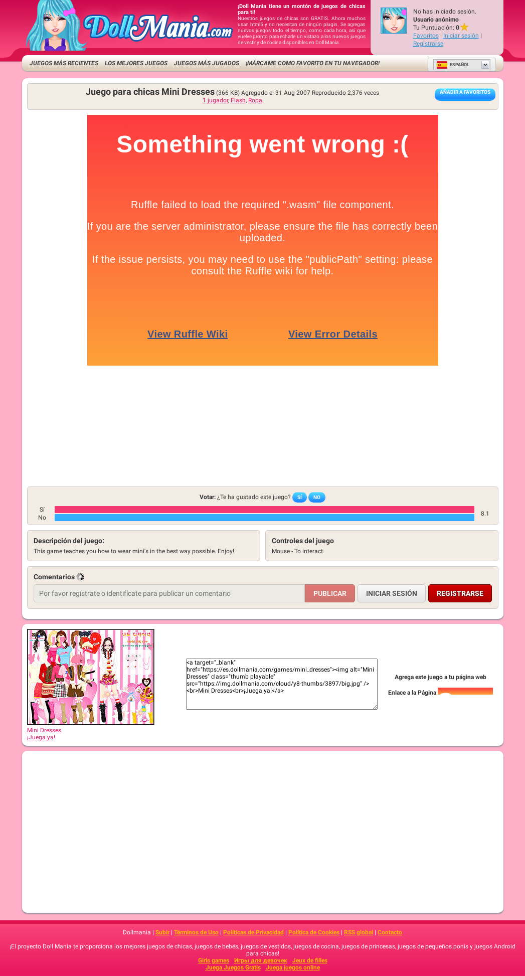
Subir (162, 932)
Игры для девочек (260, 960)
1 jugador (215, 100)
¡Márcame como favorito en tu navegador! (313, 63)
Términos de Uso (196, 932)
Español (452, 65)
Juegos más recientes (64, 63)
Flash (238, 100)
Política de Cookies (313, 932)
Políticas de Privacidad (253, 932)
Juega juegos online (293, 967)
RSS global (358, 932)
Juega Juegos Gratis (233, 967)
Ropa (255, 100)
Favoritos (426, 35)
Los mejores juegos (136, 63)
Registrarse (428, 43)
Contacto (390, 932)
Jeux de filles (309, 960)
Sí (299, 497)
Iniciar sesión (461, 35)
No (316, 497)
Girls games (213, 960)
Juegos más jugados (206, 63)
